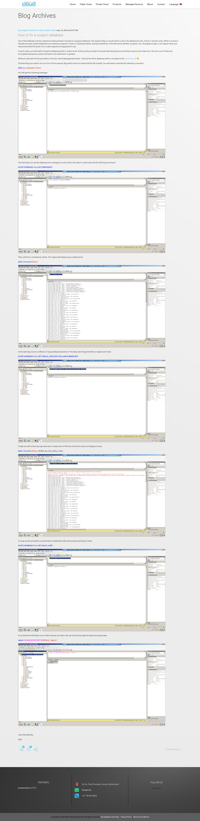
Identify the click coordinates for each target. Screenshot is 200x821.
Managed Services (134, 4)
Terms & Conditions (141, 817)
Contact (161, 4)
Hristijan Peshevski (29, 30)
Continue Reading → (173, 749)
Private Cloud (102, 4)
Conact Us (86, 790)
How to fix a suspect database (40, 35)
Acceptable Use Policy (110, 817)
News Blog (44, 30)
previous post (131, 59)
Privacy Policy (126, 817)
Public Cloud (86, 4)
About (150, 4)
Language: (175, 4)
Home (73, 4)
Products (117, 4)
